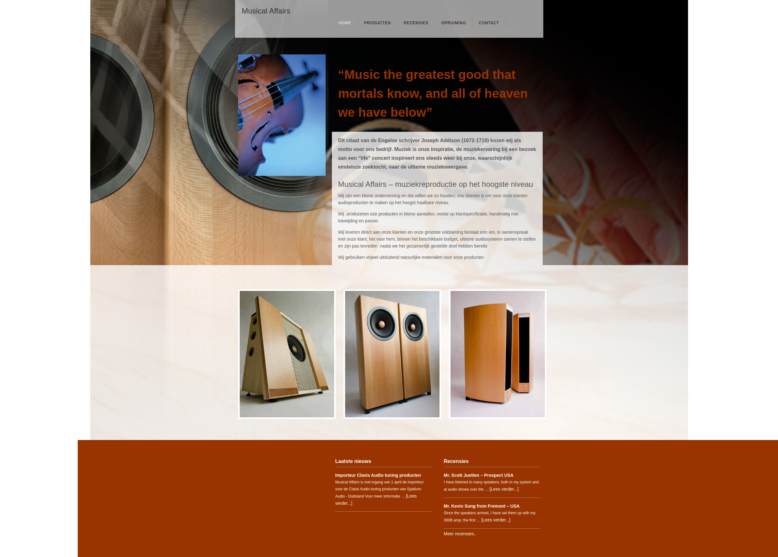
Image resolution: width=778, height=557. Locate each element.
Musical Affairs (266, 11)
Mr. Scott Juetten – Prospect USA (479, 475)
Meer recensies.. (460, 533)
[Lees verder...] (504, 489)
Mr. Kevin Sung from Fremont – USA (482, 506)
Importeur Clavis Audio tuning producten (378, 475)
